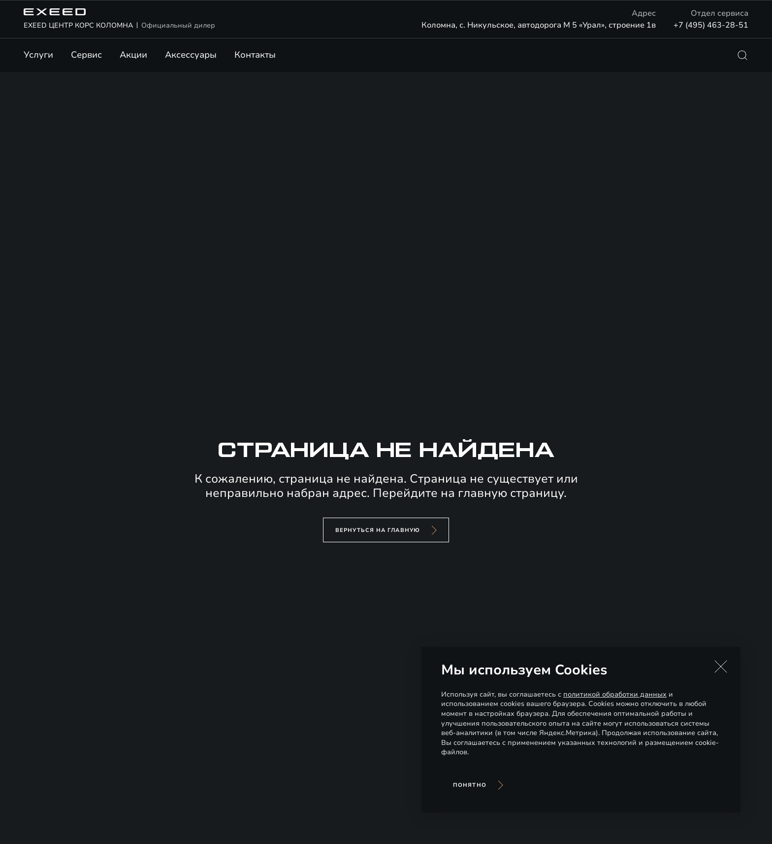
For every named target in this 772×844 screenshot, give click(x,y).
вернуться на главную (377, 530)
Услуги (38, 55)
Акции (133, 55)
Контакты (255, 55)
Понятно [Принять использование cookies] (469, 785)
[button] (721, 666)
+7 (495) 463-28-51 (711, 25)
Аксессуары (191, 55)
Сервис (86, 55)
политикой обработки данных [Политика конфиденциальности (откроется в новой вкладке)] (615, 694)
